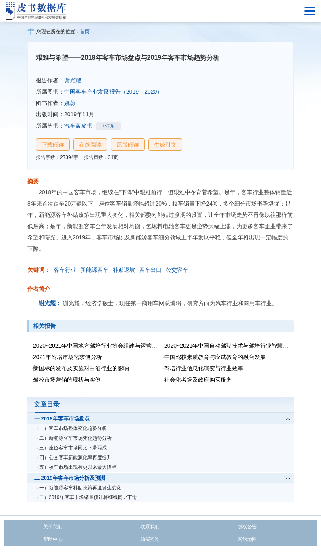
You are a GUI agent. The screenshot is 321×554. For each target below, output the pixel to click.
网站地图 (247, 539)
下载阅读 (53, 144)
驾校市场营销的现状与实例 (67, 379)
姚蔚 (69, 103)
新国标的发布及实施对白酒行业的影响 (81, 368)
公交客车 (177, 270)
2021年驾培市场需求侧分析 (67, 357)
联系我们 (150, 526)
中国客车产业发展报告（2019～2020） (113, 91)
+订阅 (108, 126)
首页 (85, 31)
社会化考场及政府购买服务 (198, 379)
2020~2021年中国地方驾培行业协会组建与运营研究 (98, 345)
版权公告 (247, 526)
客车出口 (150, 270)
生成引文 (165, 144)
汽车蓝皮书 (78, 125)
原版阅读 (128, 144)
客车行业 (65, 270)
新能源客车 (94, 270)
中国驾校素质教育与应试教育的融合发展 (215, 357)
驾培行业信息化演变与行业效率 (203, 368)
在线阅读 (90, 144)
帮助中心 (53, 539)
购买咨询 (150, 539)
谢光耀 (72, 80)
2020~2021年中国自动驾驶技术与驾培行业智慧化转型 (232, 345)
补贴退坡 (124, 270)
